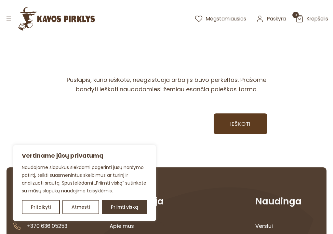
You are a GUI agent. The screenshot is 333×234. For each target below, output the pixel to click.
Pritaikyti (41, 207)
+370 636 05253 (47, 226)
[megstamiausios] (220, 19)
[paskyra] (271, 19)
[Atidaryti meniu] (9, 19)
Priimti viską (124, 207)
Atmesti (81, 207)
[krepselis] (312, 19)
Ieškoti (240, 124)
